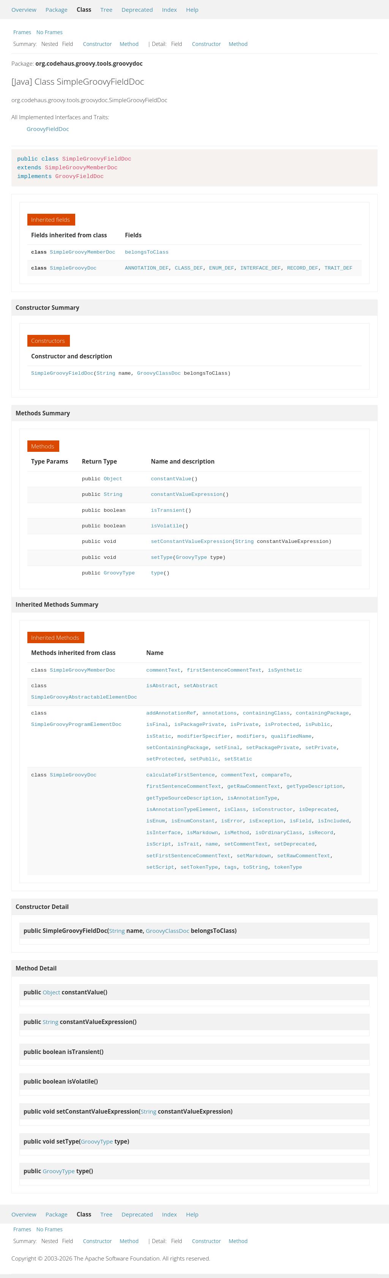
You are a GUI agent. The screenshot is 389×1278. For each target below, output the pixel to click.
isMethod (236, 832)
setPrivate (320, 747)
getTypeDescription (314, 786)
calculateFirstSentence (180, 775)
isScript (158, 844)
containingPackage (322, 713)
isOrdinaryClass (278, 832)
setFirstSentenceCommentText (188, 856)
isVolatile (166, 526)
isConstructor (272, 809)
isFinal (157, 724)
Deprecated (137, 9)
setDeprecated (294, 844)
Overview (23, 9)
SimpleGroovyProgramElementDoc (76, 724)
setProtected (164, 759)
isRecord (320, 832)
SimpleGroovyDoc (73, 268)
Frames (22, 32)
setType (161, 557)
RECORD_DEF (302, 268)
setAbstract (200, 685)
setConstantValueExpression (191, 541)
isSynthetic (285, 670)
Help (192, 9)
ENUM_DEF (221, 268)
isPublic (317, 724)
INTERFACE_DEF (260, 268)
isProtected (282, 724)
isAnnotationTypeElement (182, 809)
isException (266, 821)
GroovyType (191, 557)
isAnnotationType (252, 798)
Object (113, 479)
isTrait (188, 844)
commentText (163, 670)
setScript (160, 867)
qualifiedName (291, 736)
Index (169, 9)
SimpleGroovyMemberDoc (82, 252)
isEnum (155, 821)
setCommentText (246, 844)
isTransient (168, 510)
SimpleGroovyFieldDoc (62, 373)
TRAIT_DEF (338, 268)
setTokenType (199, 867)
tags (230, 867)
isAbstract (161, 685)
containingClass (266, 713)
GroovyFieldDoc (48, 129)
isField (300, 821)
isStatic (158, 736)
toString (255, 867)
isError (232, 821)
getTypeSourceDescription (183, 798)
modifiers (251, 736)
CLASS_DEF (189, 268)
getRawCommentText (253, 786)
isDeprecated (317, 809)
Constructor (97, 43)
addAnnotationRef (171, 713)
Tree (106, 9)
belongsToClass (147, 252)
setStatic (238, 759)
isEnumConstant (193, 821)
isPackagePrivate (199, 724)
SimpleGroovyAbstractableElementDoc (84, 697)
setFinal (227, 747)
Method (129, 43)
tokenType (288, 867)
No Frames (49, 32)
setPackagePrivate (272, 747)
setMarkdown (254, 856)
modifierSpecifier (203, 736)
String (105, 373)
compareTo (275, 775)
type (157, 573)
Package (57, 9)
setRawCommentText (303, 856)
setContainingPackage (177, 747)
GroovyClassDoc (159, 373)
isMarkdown (202, 832)
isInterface (163, 832)
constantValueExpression (187, 494)
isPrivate (244, 724)
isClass (235, 809)
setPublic (204, 759)
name (212, 844)
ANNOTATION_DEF (147, 268)
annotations (219, 713)
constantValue (171, 479)
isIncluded (333, 821)
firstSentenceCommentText (224, 670)
